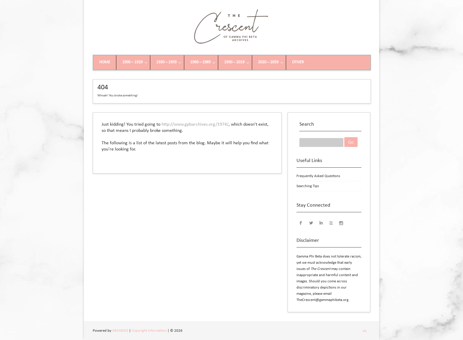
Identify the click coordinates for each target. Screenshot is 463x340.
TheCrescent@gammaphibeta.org (322, 300)
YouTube (331, 222)
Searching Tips (307, 186)
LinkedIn (321, 222)
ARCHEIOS (120, 331)
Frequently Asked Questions (318, 176)
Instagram (341, 222)
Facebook (300, 222)
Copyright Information (149, 331)
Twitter (311, 222)
